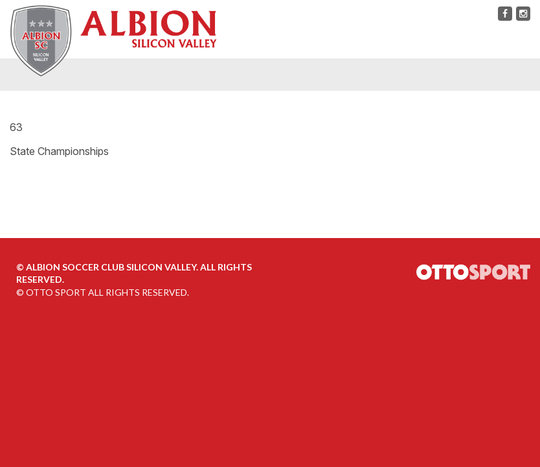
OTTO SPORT (56, 292)
